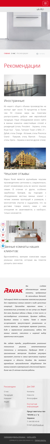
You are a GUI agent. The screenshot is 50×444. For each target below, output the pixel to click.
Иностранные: (14, 100)
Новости (30, 395)
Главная (7, 53)
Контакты (30, 391)
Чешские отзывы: (17, 173)
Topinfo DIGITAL (40, 440)
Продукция (8, 395)
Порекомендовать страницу (15, 437)
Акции (6, 401)
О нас (13, 53)
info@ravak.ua (38, 425)
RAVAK (10, 3)
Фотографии (32, 398)
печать (42, 54)
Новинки (7, 398)
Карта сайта (31, 437)
